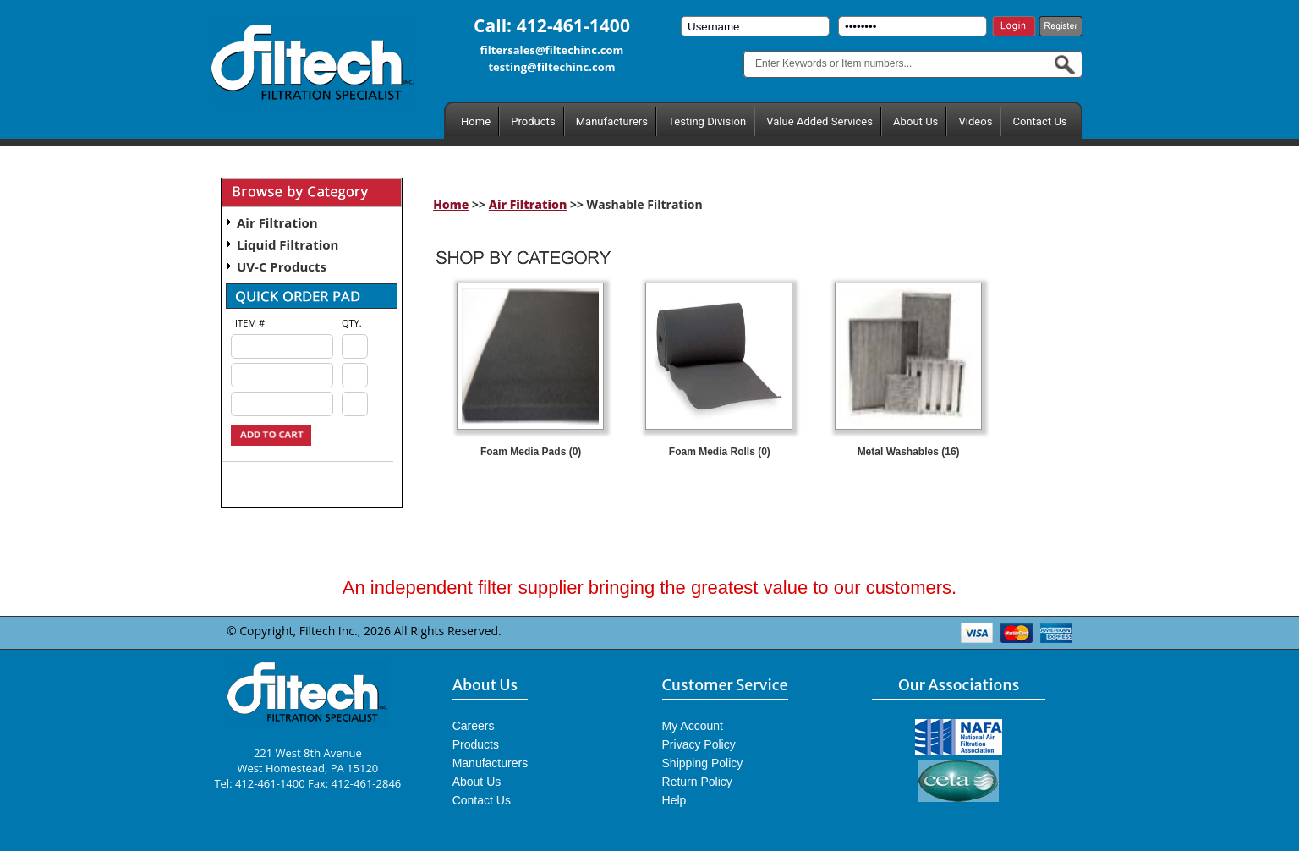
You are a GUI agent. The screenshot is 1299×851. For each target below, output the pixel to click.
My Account (692, 726)
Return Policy (697, 781)
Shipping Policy (702, 763)
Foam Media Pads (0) (530, 452)
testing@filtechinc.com (551, 66)
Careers (473, 726)
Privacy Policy (699, 744)
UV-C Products (281, 266)
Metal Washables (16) (909, 452)
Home (476, 121)
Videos (975, 121)
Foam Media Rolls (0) (719, 452)
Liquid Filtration (287, 244)
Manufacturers (612, 121)
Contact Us (1039, 121)
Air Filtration (277, 222)
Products (533, 121)
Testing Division (707, 121)
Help (674, 800)
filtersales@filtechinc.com (552, 50)
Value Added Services (819, 121)
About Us (915, 121)
